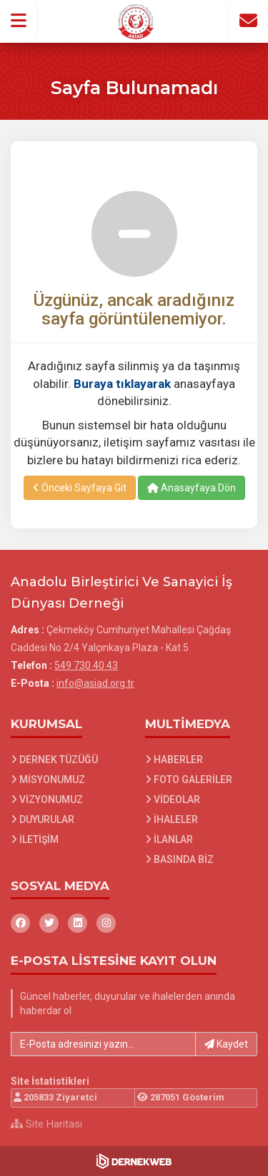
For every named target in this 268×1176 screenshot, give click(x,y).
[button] (19, 20)
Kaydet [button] (226, 1044)
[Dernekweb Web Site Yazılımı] (134, 1161)
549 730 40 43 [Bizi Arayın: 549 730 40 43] (86, 665)
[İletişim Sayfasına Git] (248, 20)
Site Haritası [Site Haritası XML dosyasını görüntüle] (46, 1124)
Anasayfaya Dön (191, 488)
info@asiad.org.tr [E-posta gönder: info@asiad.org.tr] (95, 683)
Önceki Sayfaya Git (79, 488)
